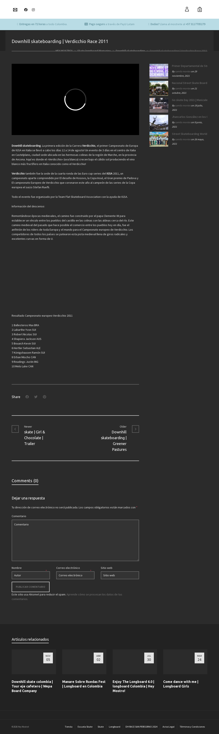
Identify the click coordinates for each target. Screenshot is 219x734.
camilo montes (183, 71)
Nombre (17, 568)
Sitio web (106, 568)
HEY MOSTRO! (64, 51)
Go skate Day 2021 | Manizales (188, 100)
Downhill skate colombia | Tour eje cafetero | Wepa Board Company (32, 686)
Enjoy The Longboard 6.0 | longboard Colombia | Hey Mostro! (133, 686)
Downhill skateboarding (130, 51)
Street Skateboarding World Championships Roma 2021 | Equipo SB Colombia (188, 134)
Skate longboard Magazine (94, 51)
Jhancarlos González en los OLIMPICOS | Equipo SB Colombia (188, 117)
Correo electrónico (68, 568)
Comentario (19, 516)
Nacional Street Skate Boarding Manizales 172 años (188, 83)
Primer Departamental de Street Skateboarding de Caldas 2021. (188, 66)
